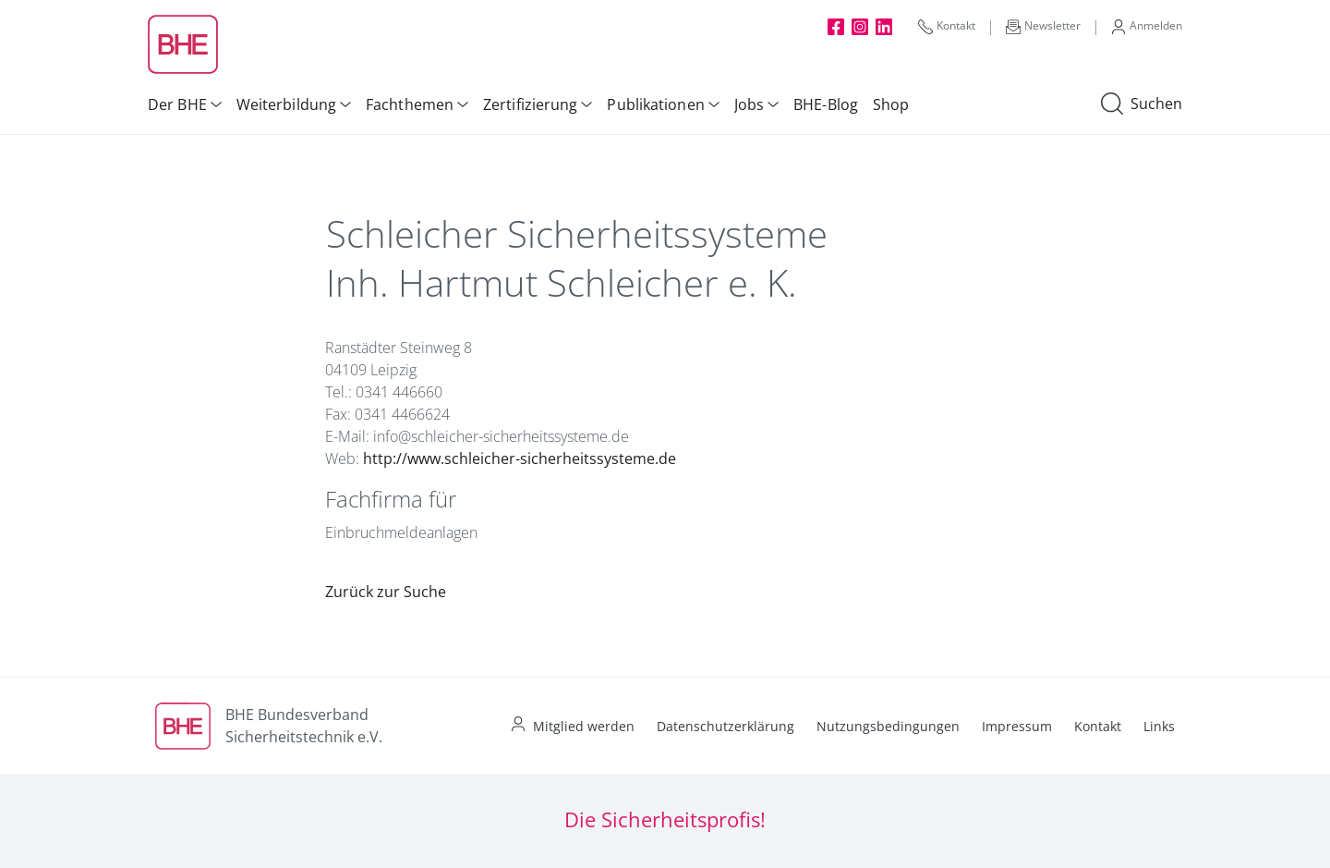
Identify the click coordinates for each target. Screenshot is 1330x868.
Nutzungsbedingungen (888, 726)
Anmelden (1146, 26)
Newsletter (1043, 26)
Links (1159, 726)
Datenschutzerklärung (725, 726)
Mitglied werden (584, 726)
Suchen (1141, 104)
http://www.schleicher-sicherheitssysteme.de (519, 458)
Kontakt (946, 26)
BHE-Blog (825, 104)
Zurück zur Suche (385, 591)
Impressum (1017, 726)
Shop (891, 104)
